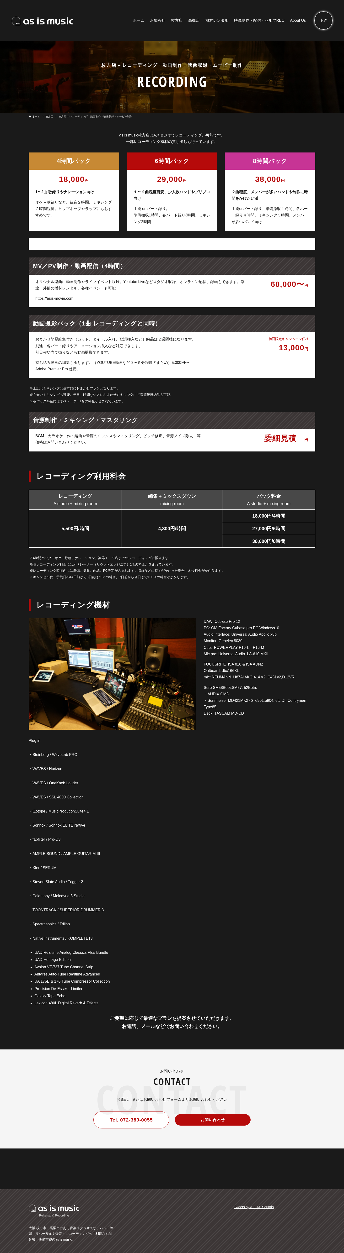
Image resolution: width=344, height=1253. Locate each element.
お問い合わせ (213, 1120)
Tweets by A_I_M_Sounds (254, 1207)
